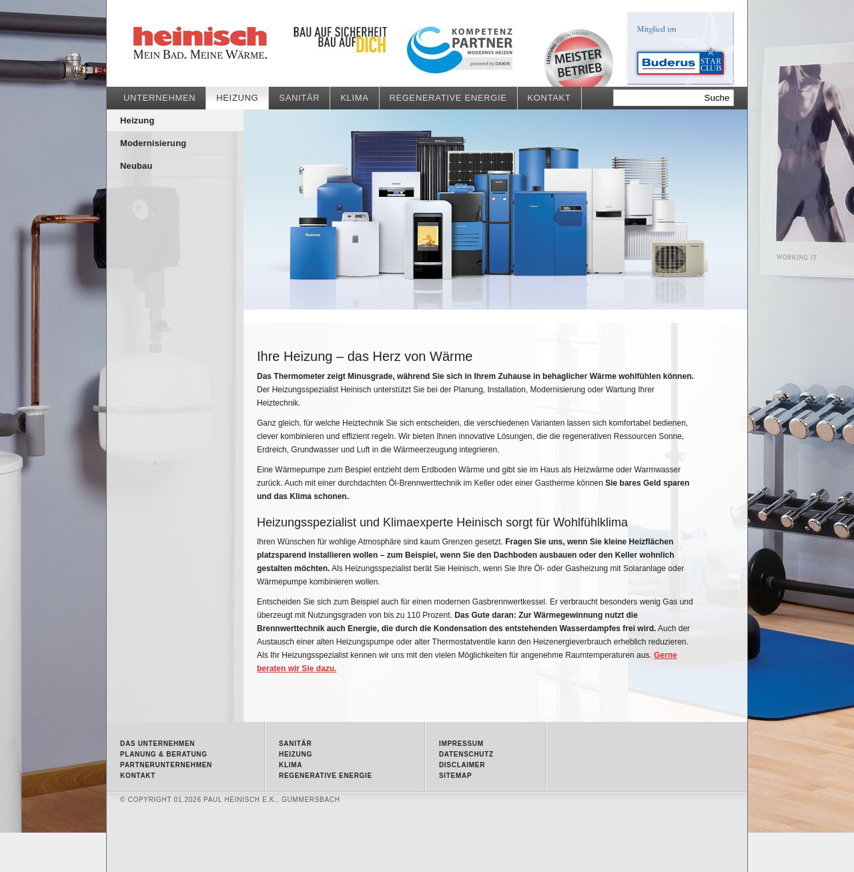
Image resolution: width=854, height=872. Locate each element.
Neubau (136, 166)
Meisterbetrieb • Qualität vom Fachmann (579, 58)
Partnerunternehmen (166, 765)
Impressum (461, 743)
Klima (354, 98)
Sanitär (299, 98)
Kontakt (549, 98)
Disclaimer (462, 765)
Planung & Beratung (163, 754)
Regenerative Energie (448, 98)
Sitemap (455, 775)
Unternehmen (159, 98)
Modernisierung (153, 143)
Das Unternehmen (157, 743)
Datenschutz (466, 754)
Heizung (233, 43)
